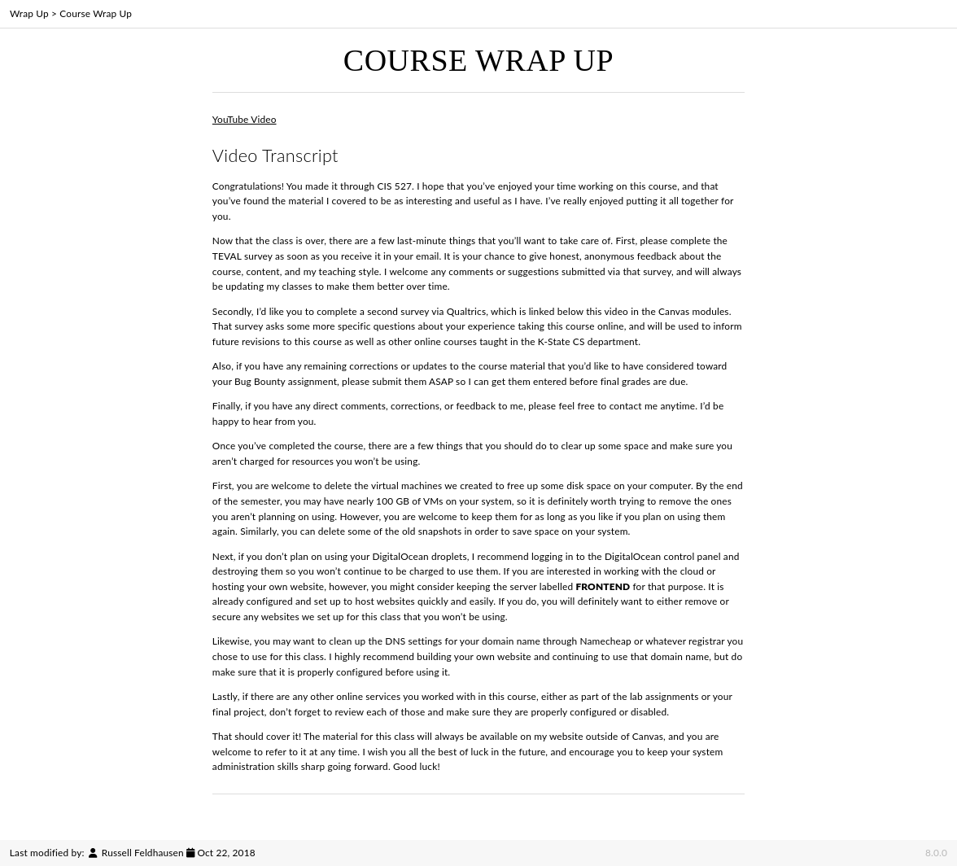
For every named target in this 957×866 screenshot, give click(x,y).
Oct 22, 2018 (226, 852)
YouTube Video (244, 119)
